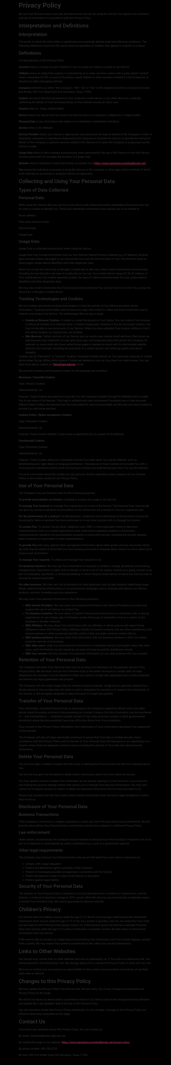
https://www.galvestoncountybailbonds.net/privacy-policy (96, 1042)
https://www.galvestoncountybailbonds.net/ (120, 163)
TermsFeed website (64, 364)
